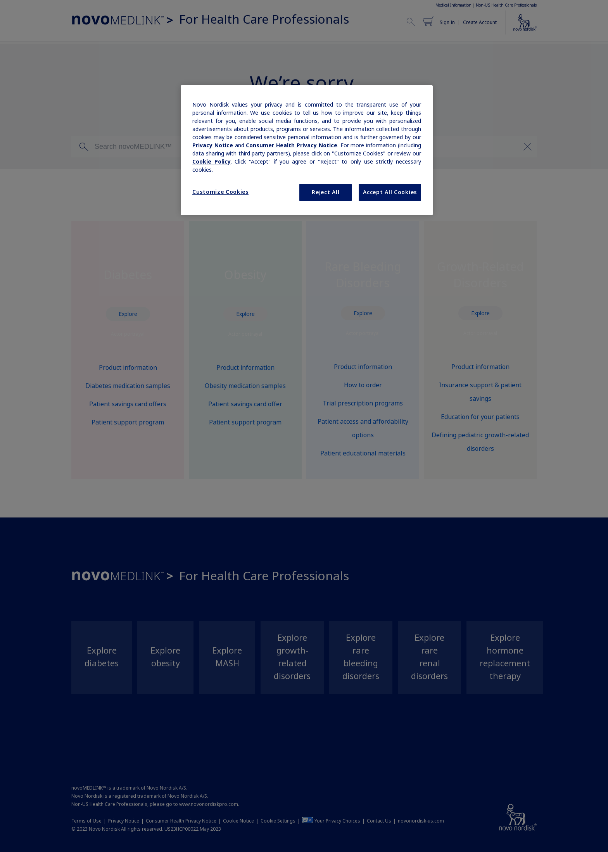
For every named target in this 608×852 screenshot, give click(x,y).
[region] (307, 150)
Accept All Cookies (390, 192)
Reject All (325, 192)
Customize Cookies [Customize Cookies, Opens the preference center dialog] (220, 192)
